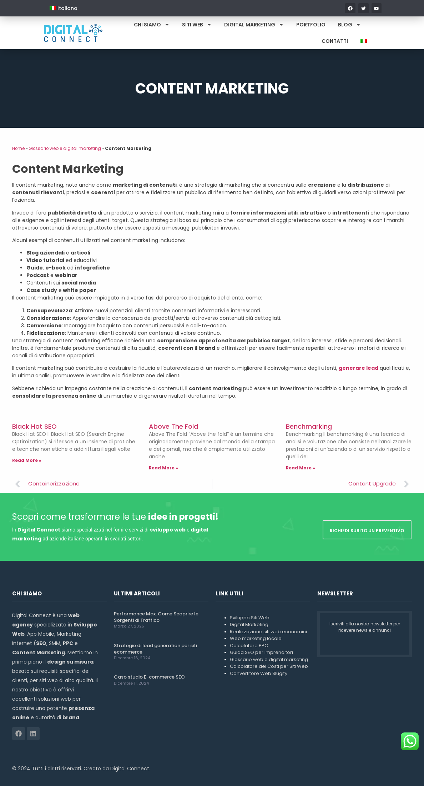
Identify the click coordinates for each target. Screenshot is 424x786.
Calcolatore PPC (249, 645)
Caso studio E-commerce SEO (149, 677)
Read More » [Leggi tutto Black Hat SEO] (26, 460)
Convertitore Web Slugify (258, 673)
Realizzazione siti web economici (268, 631)
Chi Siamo (152, 25)
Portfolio (310, 24)
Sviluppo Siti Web (249, 617)
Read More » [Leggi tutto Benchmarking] (300, 468)
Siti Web (197, 25)
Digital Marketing (254, 25)
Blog (349, 25)
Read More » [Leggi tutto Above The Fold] (163, 468)
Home (18, 148)
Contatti (335, 41)
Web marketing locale (256, 638)
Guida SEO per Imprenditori (261, 652)
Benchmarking (309, 426)
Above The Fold (173, 426)
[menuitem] (63, 8)
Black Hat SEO (34, 426)
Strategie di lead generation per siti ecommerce (155, 648)
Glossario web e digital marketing (65, 148)
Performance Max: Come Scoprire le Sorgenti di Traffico (156, 617)
